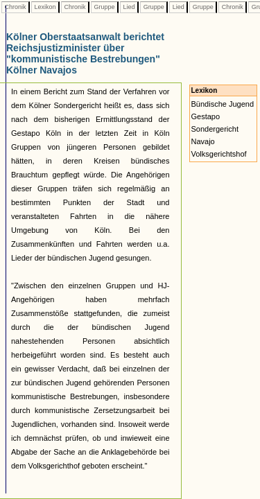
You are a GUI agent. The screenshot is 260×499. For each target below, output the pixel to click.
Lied (129, 6)
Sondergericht (215, 129)
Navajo (203, 141)
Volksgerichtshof (219, 154)
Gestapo (205, 116)
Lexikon (45, 6)
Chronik (15, 6)
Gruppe (104, 6)
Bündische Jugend (222, 104)
